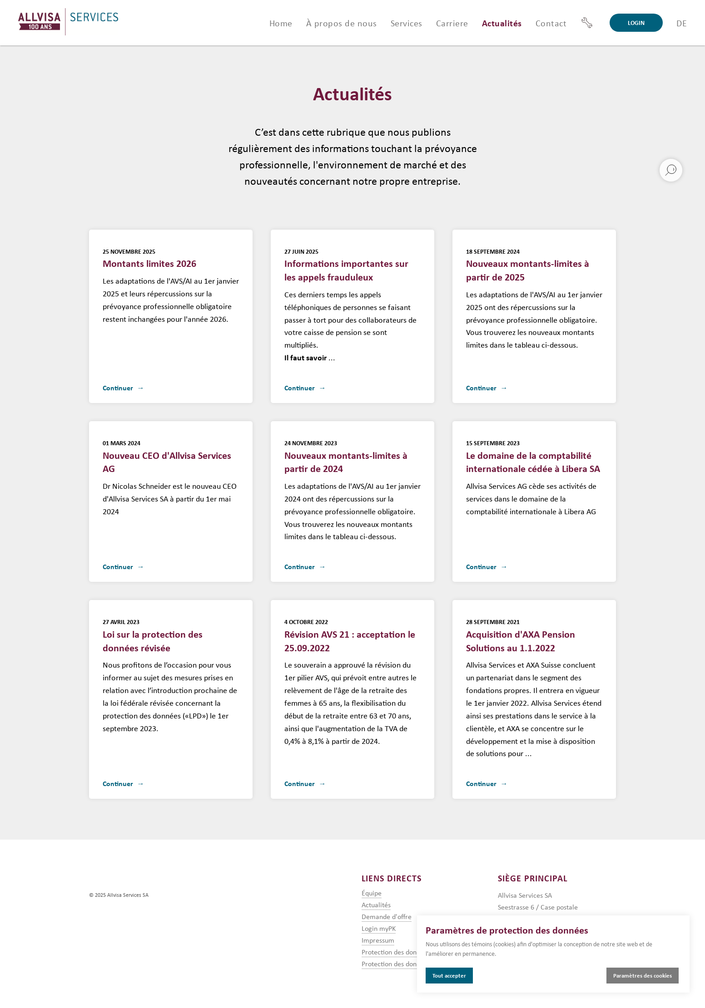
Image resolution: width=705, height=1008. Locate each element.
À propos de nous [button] (341, 23)
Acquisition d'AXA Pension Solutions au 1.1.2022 (520, 635)
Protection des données (396, 952)
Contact (551, 23)
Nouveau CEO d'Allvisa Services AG (171, 455)
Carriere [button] (452, 23)
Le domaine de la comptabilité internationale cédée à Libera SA (533, 456)
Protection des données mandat (408, 964)
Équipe (372, 893)
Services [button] (406, 23)
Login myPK (379, 928)
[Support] (587, 23)
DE (681, 23)
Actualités (502, 23)
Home (281, 23)
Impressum (378, 940)
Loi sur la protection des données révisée (153, 635)
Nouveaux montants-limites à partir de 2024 (345, 456)
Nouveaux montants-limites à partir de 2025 (527, 265)
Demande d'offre (387, 916)
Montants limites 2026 (149, 258)
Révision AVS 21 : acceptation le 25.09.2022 (349, 635)
